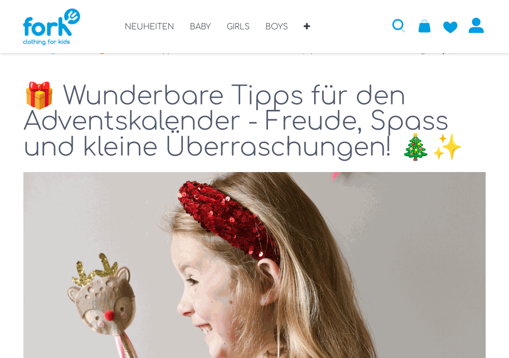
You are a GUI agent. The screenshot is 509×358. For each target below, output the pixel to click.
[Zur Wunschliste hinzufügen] (450, 25)
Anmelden (476, 25)
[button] (307, 30)
